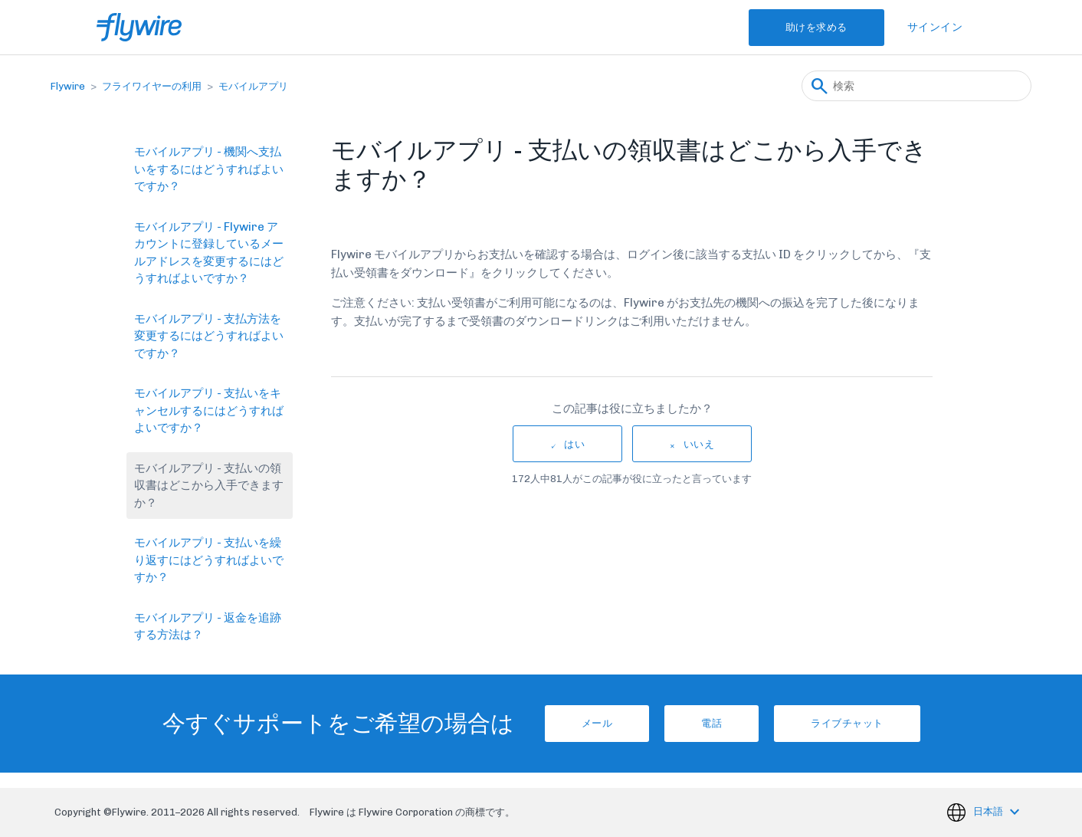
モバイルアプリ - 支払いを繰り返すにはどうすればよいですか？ (209, 560)
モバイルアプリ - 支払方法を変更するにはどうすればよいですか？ (209, 336)
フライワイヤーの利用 (152, 86)
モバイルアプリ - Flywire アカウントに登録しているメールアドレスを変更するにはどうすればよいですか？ (209, 253)
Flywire (68, 86)
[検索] (916, 86)
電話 (711, 723)
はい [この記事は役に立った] (574, 444)
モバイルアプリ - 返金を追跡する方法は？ (207, 626)
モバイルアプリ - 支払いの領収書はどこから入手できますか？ (209, 485)
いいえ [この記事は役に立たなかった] (699, 444)
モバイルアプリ (253, 86)
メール (597, 723)
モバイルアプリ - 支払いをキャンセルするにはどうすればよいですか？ (209, 410)
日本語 (989, 811)
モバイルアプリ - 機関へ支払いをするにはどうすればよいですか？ (209, 169)
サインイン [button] (935, 27)
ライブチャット (847, 723)
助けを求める (816, 27)
